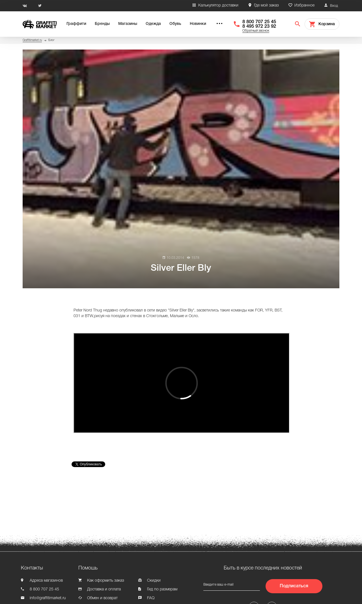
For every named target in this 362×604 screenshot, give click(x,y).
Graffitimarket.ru (32, 40)
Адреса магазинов (46, 580)
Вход (334, 5)
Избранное (304, 5)
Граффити (76, 24)
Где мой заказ (266, 5)
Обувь (175, 24)
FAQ (150, 598)
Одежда (153, 24)
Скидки (154, 580)
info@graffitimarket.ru (48, 598)
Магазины (127, 24)
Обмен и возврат (102, 598)
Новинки (198, 24)
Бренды (102, 24)
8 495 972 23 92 (259, 26)
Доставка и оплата (104, 589)
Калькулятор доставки (218, 5)
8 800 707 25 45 (259, 22)
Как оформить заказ (105, 580)
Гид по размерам (162, 589)
